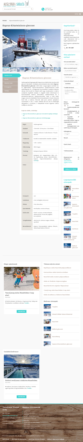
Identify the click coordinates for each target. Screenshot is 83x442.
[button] (77, 14)
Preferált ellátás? (71, 83)
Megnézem (21, 311)
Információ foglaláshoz (30, 428)
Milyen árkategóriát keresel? (71, 115)
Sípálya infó (8, 75)
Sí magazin (7, 87)
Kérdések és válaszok (30, 418)
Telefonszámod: (71, 153)
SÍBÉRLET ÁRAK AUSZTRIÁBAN (55, 439)
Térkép (6, 91)
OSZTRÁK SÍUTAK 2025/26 (19, 439)
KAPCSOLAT (6, 439)
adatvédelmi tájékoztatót (68, 161)
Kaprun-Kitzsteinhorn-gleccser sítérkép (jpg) (36, 118)
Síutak (6, 79)
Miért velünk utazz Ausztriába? (32, 426)
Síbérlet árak (8, 83)
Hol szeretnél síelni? (71, 63)
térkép (36, 160)
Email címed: (71, 146)
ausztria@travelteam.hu (10, 415)
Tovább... (27, 303)
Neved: (71, 140)
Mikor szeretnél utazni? (71, 70)
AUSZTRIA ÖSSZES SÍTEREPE (37, 439)
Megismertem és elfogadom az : (71, 161)
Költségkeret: (71, 133)
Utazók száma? (71, 76)
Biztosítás (26, 420)
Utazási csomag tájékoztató (31, 416)
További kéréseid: (71, 93)
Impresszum (27, 411)
